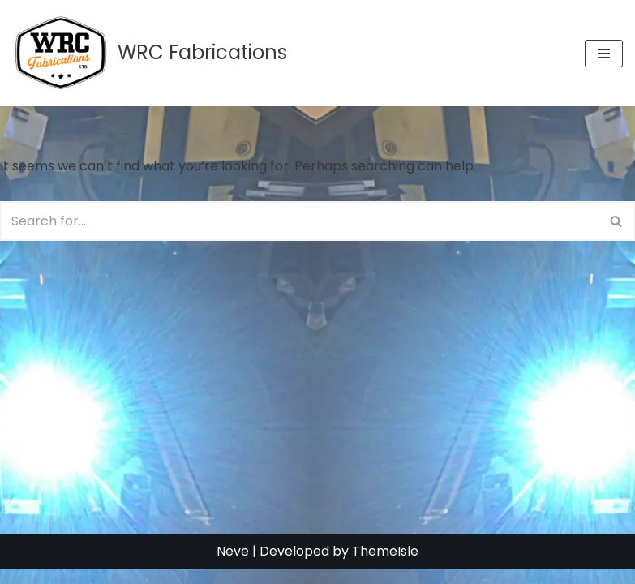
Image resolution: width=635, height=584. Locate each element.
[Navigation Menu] (604, 53)
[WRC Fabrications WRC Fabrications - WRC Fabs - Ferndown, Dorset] (149, 53)
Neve (233, 566)
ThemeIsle (385, 566)
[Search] (299, 221)
